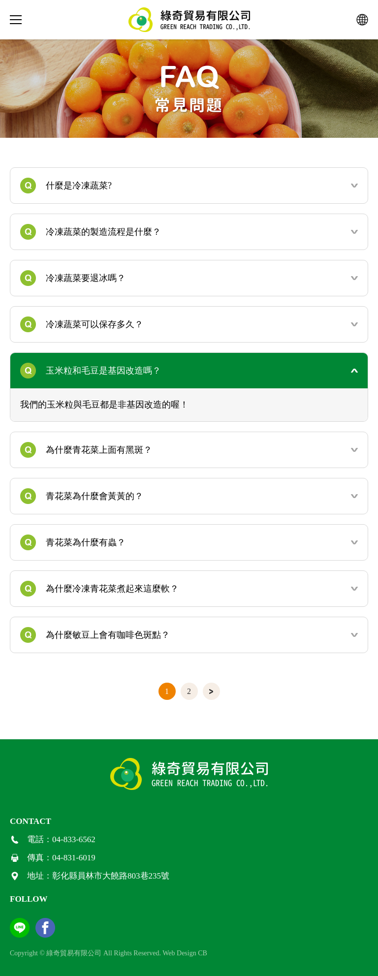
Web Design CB (184, 953)
